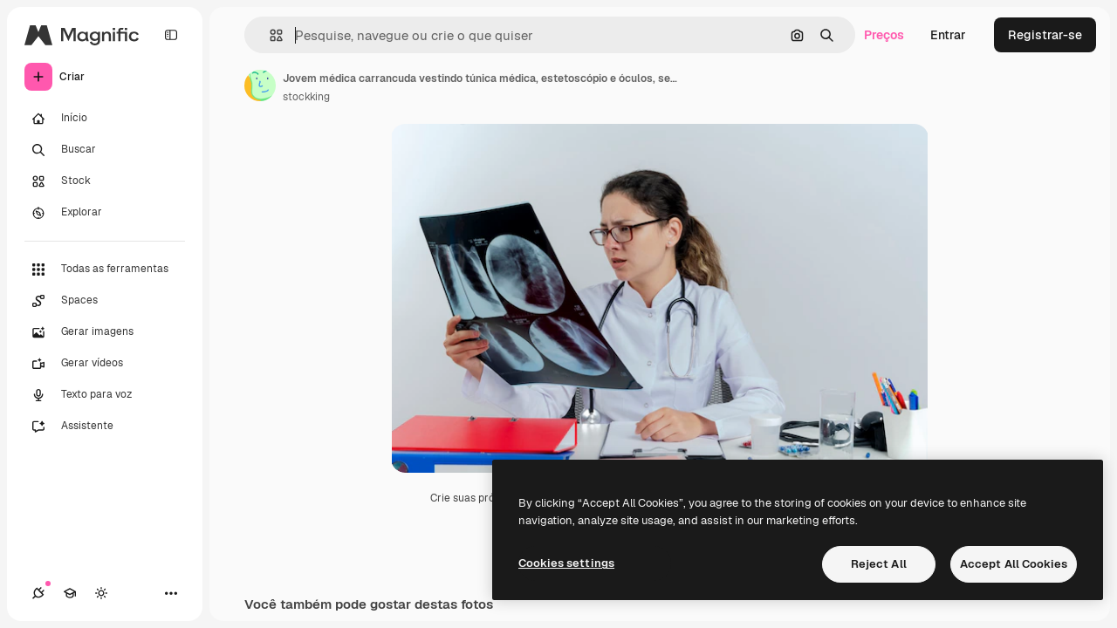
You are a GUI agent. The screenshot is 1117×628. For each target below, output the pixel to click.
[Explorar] (104, 213)
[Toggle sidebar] (171, 35)
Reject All (879, 563)
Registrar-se (1045, 35)
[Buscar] (104, 150)
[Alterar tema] (101, 593)
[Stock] (104, 181)
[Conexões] (38, 593)
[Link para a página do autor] (260, 85)
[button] (269, 35)
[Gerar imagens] (104, 332)
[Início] (104, 119)
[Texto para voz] (104, 395)
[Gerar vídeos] (104, 364)
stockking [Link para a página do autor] (306, 97)
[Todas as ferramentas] (104, 269)
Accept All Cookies (1013, 563)
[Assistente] (104, 426)
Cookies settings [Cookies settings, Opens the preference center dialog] (566, 563)
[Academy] (70, 593)
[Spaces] (104, 301)
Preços (884, 35)
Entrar (948, 35)
